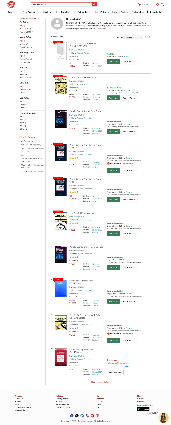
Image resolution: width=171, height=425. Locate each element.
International (26, 77)
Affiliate (140, 398)
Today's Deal (138, 12)
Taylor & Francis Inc (84, 254)
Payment (100, 398)
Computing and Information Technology (32, 149)
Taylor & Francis (83, 53)
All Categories (27, 141)
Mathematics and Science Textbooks (31, 159)
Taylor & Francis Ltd (84, 118)
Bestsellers (65, 12)
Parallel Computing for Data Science (86, 111)
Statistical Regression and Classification (81, 282)
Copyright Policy (63, 407)
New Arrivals (29, 12)
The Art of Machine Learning (82, 77)
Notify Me (127, 366)
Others (24, 92)
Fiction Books (83, 12)
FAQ (98, 407)
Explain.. (127, 56)
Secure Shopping (62, 404)
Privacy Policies (62, 398)
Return (99, 404)
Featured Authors (120, 12)
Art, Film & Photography (31, 145)
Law (22, 155)
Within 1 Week (26, 59)
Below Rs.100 (26, 29)
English (23, 104)
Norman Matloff (78, 50)
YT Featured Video (23, 407)
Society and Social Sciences (32, 171)
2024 (23, 120)
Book (10, 12)
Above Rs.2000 (26, 32)
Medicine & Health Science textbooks (32, 166)
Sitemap (140, 401)
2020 (23, 123)
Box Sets (47, 12)
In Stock (24, 44)
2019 (23, 126)
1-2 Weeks (25, 62)
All (22, 26)
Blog (17, 404)
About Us (19, 398)
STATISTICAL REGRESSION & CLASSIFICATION (83, 44)
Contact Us (20, 410)
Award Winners (102, 12)
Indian (23, 74)
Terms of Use (61, 401)
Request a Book (156, 12)
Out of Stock (26, 47)
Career (18, 401)
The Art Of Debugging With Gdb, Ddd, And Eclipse (84, 316)
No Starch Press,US (84, 84)
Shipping (100, 401)
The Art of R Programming (81, 213)
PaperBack (25, 89)
